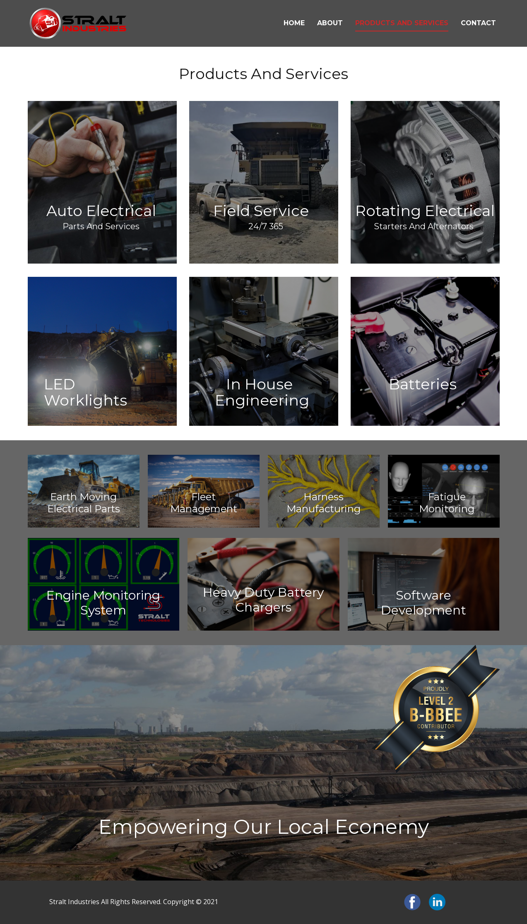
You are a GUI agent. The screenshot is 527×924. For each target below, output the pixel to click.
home (294, 23)
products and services (401, 23)
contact (478, 23)
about (330, 23)
